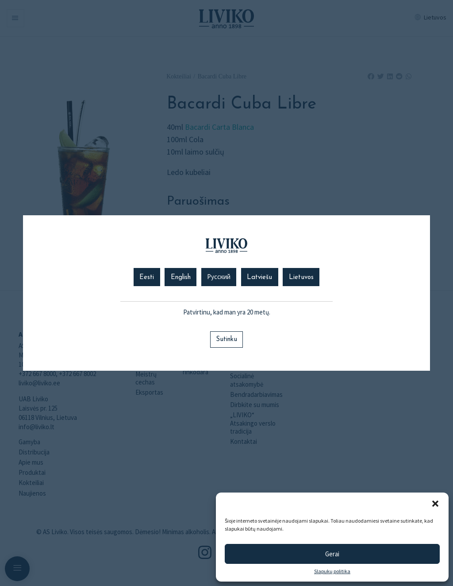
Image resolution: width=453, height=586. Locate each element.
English (181, 277)
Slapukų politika (332, 571)
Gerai (332, 554)
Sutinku (226, 339)
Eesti (146, 277)
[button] (435, 503)
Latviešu (259, 277)
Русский (218, 277)
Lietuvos (301, 277)
